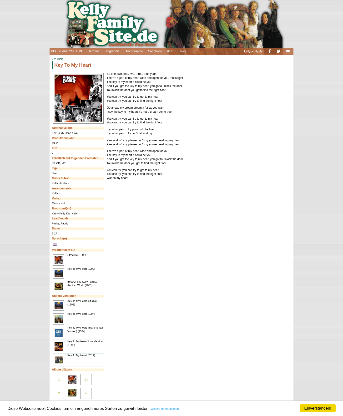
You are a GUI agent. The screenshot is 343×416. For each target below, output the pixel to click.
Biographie (112, 51)
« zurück (57, 59)
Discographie (134, 51)
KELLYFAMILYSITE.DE (67, 51)
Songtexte (155, 51)
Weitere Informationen (165, 409)
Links (182, 51)
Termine (93, 51)
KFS (170, 51)
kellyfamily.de (253, 51)
